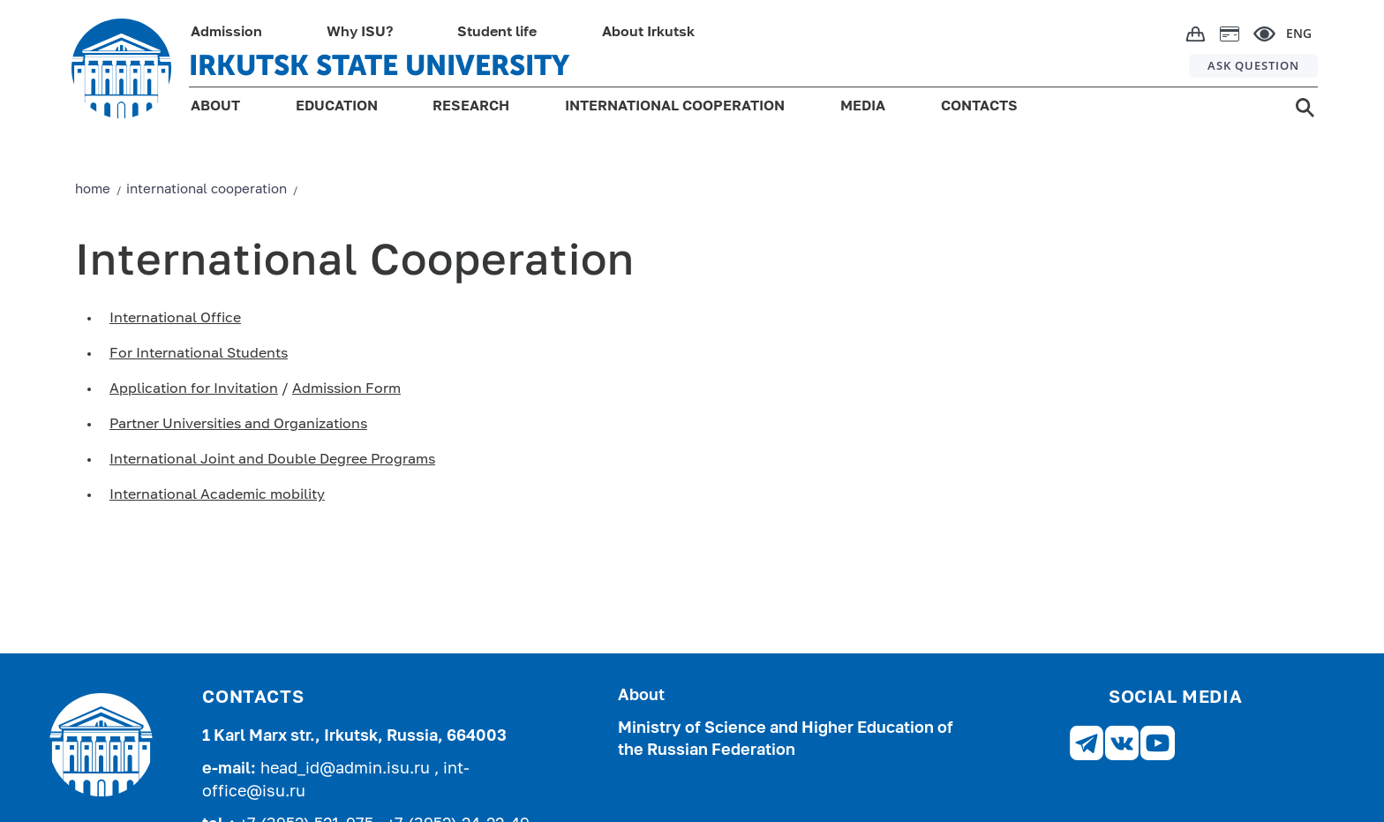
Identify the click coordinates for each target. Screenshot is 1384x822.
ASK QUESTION (1253, 65)
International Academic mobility (217, 495)
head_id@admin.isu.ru (347, 769)
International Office (175, 319)
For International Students (198, 354)
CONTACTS (979, 107)
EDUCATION (337, 107)
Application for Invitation (193, 389)
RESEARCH (470, 107)
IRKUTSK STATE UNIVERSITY (379, 65)
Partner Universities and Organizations (238, 425)
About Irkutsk (648, 33)
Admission (226, 33)
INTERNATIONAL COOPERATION (675, 107)
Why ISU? (360, 33)
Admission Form (346, 389)
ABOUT (215, 107)
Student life (497, 33)
